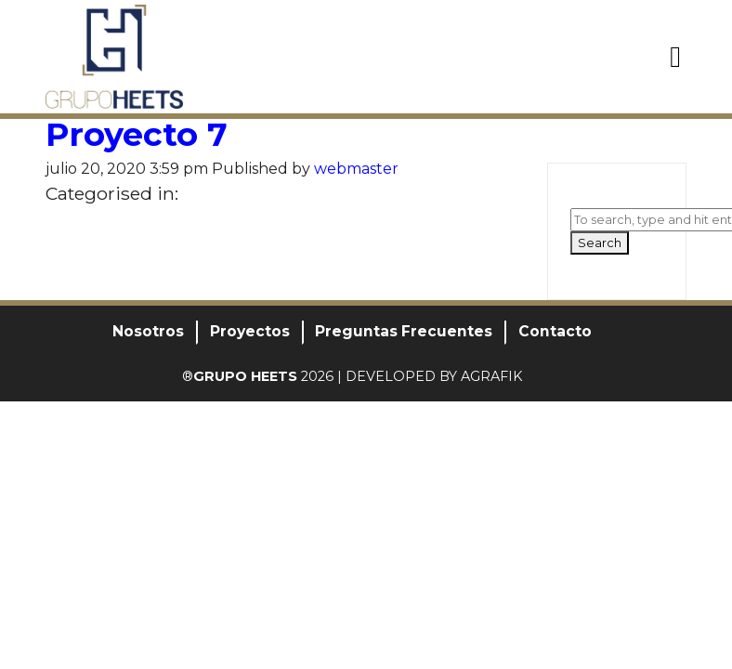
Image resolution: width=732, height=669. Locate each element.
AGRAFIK (491, 376)
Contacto (555, 331)
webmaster (356, 168)
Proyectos (250, 331)
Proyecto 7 (137, 134)
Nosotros (148, 331)
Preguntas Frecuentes (403, 331)
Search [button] (599, 243)
